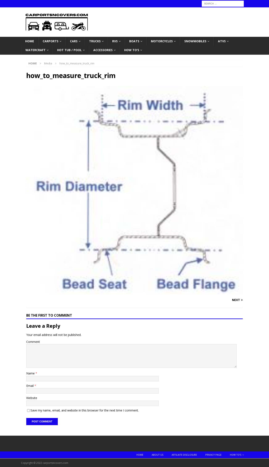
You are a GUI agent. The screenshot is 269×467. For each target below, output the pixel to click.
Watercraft (35, 50)
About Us (157, 454)
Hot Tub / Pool (69, 50)
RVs (115, 41)
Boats (134, 41)
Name (31, 373)
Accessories (103, 50)
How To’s (131, 50)
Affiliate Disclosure (184, 454)
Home (29, 41)
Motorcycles (162, 41)
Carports (50, 41)
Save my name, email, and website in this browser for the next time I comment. (84, 410)
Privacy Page (213, 454)
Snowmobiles (195, 41)
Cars (74, 41)
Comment (33, 342)
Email (30, 386)
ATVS (222, 41)
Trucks (95, 41)
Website (31, 398)
